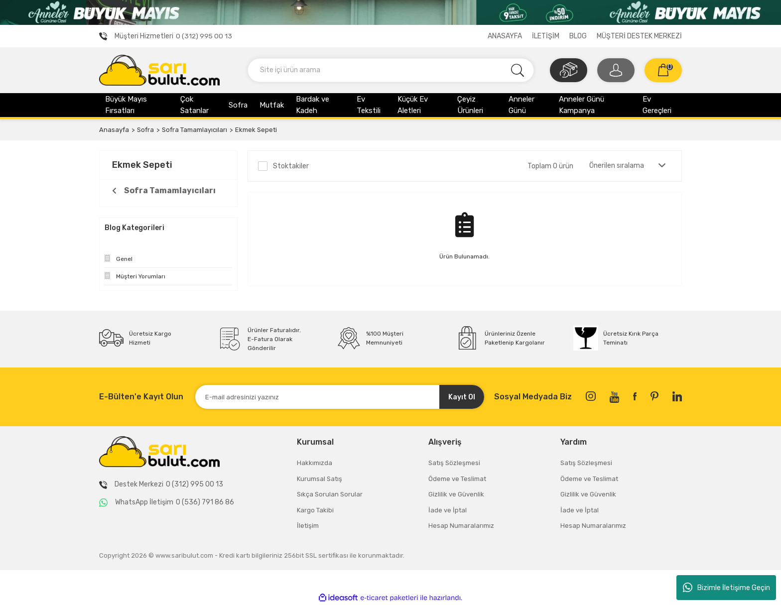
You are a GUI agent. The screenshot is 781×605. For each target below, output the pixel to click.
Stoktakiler (291, 166)
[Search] (391, 70)
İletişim (308, 525)
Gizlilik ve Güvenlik (456, 494)
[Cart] (663, 70)
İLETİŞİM (545, 36)
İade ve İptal (447, 510)
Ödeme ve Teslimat (457, 479)
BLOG (578, 36)
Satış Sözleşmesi (454, 463)
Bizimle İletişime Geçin (726, 587)
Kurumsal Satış (319, 479)
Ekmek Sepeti (256, 129)
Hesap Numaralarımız (461, 525)
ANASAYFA (505, 36)
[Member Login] (616, 70)
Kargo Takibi (315, 510)
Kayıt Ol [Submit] (461, 397)
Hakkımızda (314, 463)
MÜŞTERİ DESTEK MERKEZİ (639, 36)
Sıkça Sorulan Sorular (330, 494)
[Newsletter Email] (339, 397)
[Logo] (159, 69)
